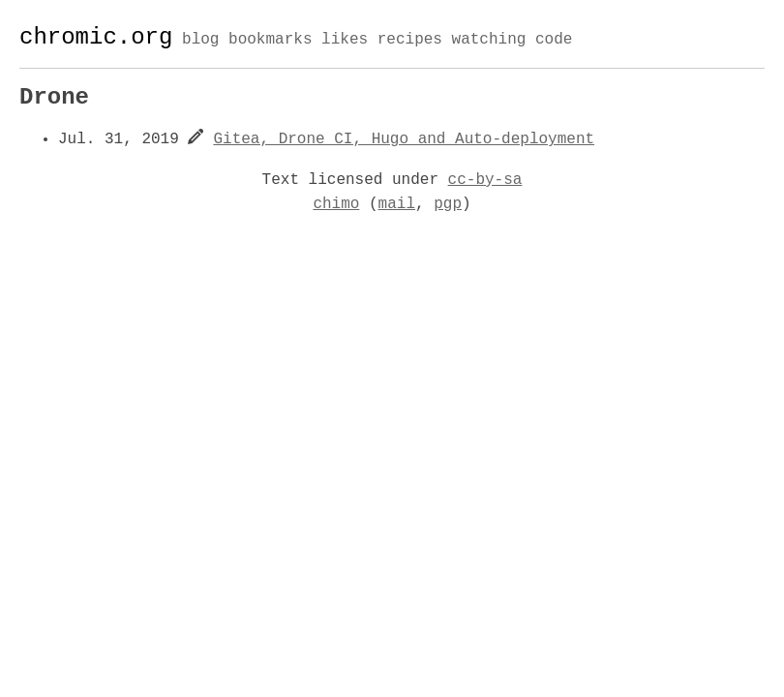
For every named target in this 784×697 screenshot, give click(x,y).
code (553, 40)
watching (488, 40)
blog (200, 40)
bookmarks (270, 40)
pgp (448, 204)
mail (396, 204)
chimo (336, 204)
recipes (409, 40)
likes (344, 40)
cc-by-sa (485, 180)
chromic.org (95, 37)
